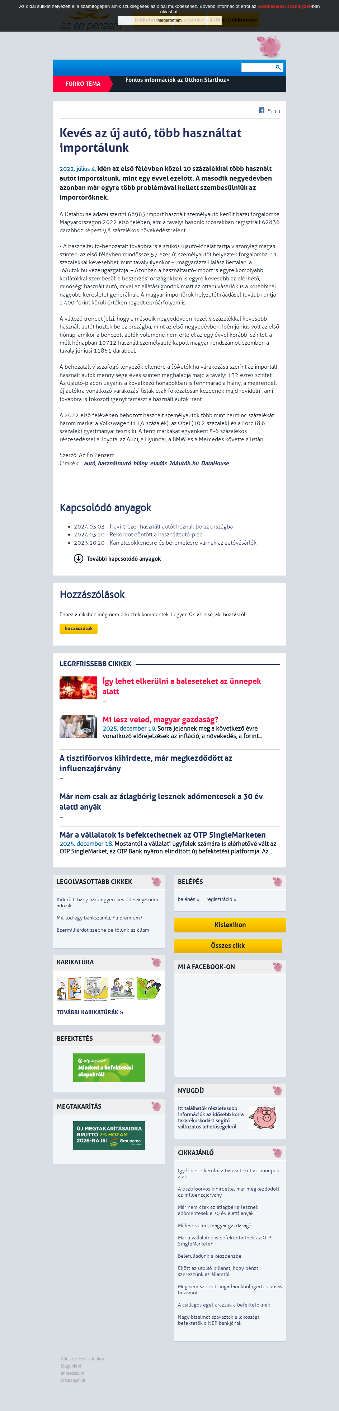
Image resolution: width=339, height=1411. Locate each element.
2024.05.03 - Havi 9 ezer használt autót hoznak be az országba (153, 526)
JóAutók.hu (183, 463)
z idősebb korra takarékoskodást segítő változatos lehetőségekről (211, 1121)
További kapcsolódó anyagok (124, 558)
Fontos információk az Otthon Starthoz (178, 79)
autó (88, 463)
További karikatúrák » (90, 1012)
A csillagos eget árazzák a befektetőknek (224, 1305)
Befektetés (75, 1039)
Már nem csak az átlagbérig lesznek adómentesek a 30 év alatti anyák (218, 1210)
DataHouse (215, 463)
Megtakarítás (79, 1106)
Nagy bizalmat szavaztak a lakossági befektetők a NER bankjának (218, 1320)
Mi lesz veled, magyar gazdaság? (214, 1226)
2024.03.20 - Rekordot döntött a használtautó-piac (138, 534)
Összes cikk (228, 946)
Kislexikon (230, 925)
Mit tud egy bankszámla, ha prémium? (99, 918)
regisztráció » (221, 899)
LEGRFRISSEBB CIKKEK (95, 664)
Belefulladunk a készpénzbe (209, 1256)
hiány (140, 463)
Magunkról (71, 1366)
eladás (158, 463)
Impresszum (72, 1373)
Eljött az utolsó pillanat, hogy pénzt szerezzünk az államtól (218, 1271)
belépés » (189, 899)
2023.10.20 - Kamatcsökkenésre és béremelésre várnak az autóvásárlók (165, 543)
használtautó (114, 463)
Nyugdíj (191, 1091)
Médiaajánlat (73, 1380)
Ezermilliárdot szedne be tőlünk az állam (103, 930)
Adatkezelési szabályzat (84, 1358)
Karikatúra (75, 962)
